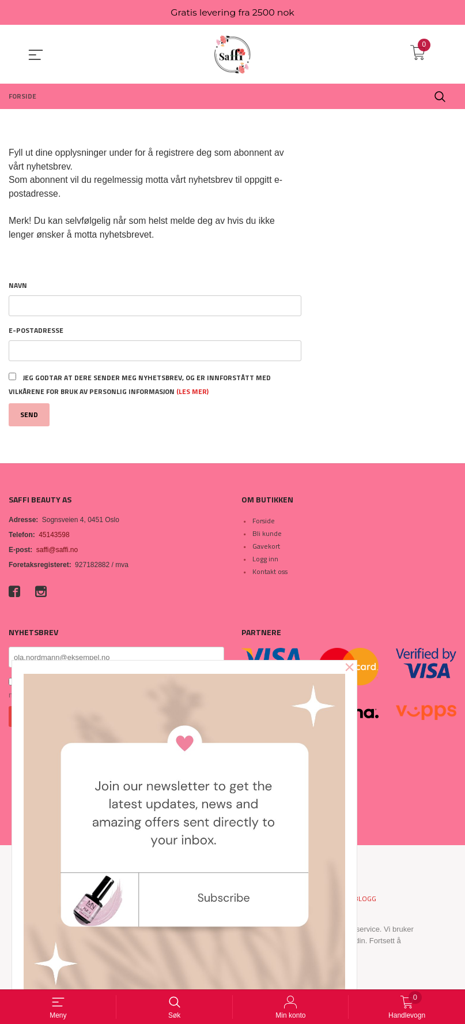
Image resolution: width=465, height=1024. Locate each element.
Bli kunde (267, 535)
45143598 (54, 537)
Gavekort (266, 548)
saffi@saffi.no (57, 552)
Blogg (365, 901)
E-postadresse (36, 332)
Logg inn (265, 561)
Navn (18, 287)
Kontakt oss (270, 573)
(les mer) (192, 393)
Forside (263, 522)
